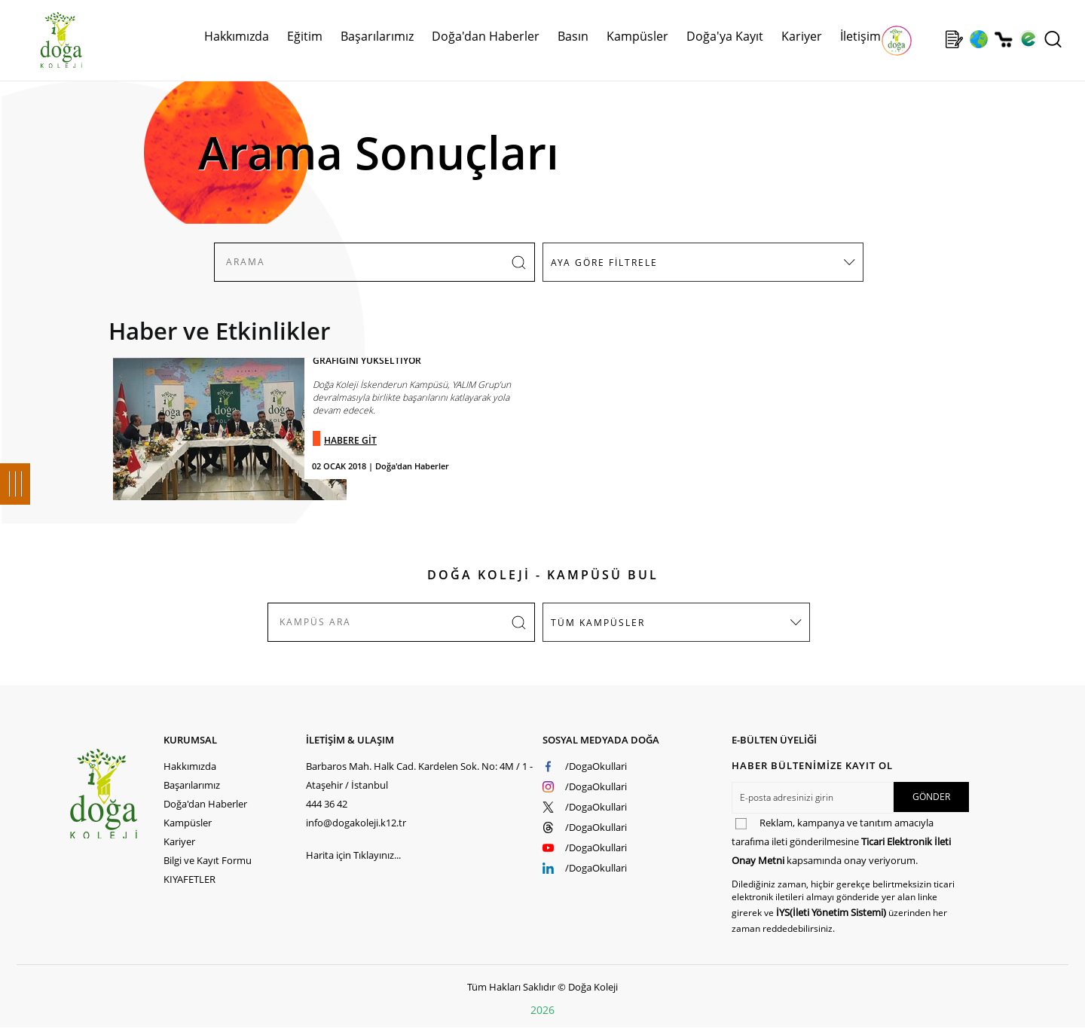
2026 (542, 1010)
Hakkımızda (236, 36)
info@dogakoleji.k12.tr (356, 822)
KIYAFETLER (189, 879)
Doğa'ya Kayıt (724, 36)
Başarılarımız (377, 36)
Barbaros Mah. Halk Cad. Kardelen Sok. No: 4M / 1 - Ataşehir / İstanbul (419, 775)
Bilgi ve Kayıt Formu (208, 860)
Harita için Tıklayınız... (353, 855)
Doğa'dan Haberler (485, 36)
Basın (573, 36)
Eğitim (304, 36)
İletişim (860, 36)
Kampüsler (637, 36)
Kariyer (801, 36)
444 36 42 (326, 804)
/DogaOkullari (596, 766)
